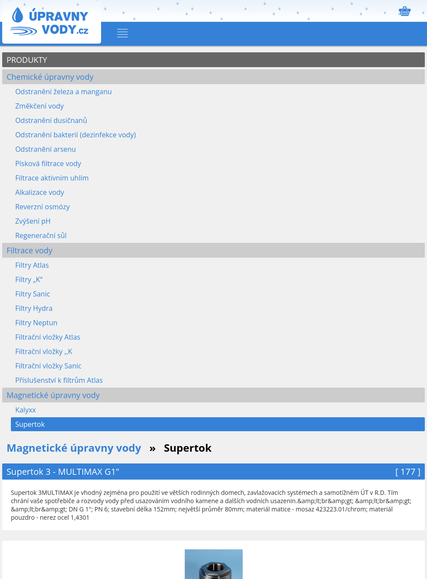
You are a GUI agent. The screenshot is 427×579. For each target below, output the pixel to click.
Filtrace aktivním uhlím (52, 178)
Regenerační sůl (41, 235)
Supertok (30, 424)
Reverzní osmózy (42, 206)
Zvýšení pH (33, 221)
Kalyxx (25, 410)
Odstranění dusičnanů (51, 120)
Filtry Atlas (32, 265)
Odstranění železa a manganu (63, 91)
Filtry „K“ (29, 279)
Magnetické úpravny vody (53, 395)
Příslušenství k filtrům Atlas (59, 380)
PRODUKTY (27, 59)
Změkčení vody (39, 106)
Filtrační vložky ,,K (43, 351)
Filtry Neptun (36, 322)
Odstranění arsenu (45, 149)
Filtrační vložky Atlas (47, 337)
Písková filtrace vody (48, 163)
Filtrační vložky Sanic (48, 366)
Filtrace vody (29, 250)
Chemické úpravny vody (50, 77)
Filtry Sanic (32, 294)
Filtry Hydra (34, 308)
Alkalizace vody (39, 192)
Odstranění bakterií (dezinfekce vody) (75, 135)
